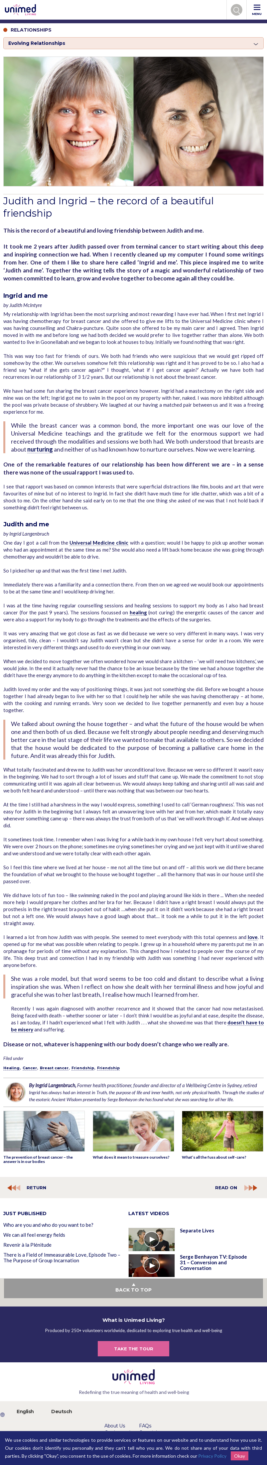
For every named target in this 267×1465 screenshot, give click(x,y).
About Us (114, 1426)
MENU (257, 10)
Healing (11, 1068)
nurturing (40, 449)
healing (138, 612)
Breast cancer (54, 1068)
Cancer (30, 1068)
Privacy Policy (212, 1456)
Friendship (82, 1068)
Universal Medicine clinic (98, 543)
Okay (239, 1456)
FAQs (145, 1426)
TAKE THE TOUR (133, 1348)
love (253, 937)
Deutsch (61, 1411)
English (25, 1411)
